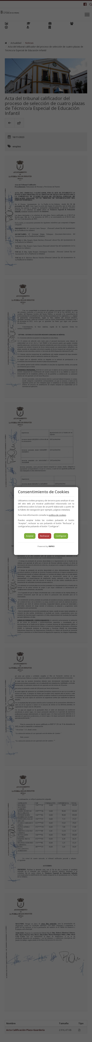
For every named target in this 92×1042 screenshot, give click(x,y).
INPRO (51, 546)
